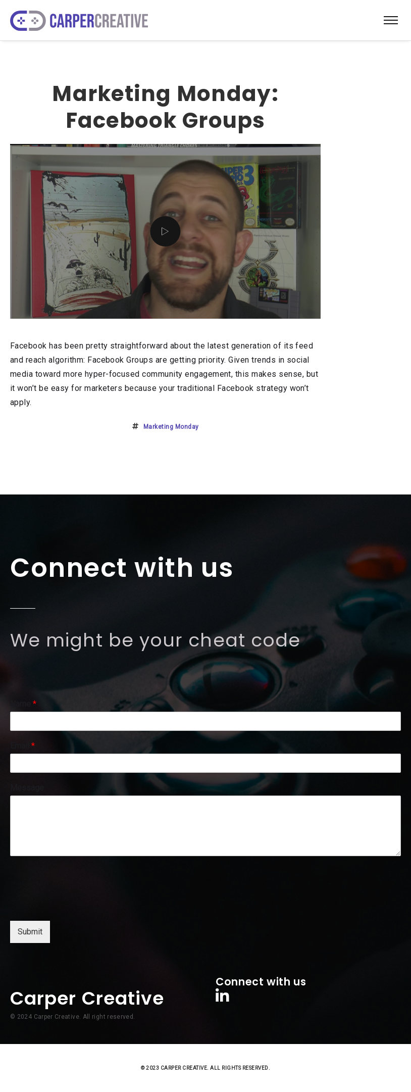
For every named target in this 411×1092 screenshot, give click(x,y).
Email (22, 746)
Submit (30, 931)
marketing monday (171, 426)
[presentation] (87, 904)
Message (27, 787)
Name (23, 704)
